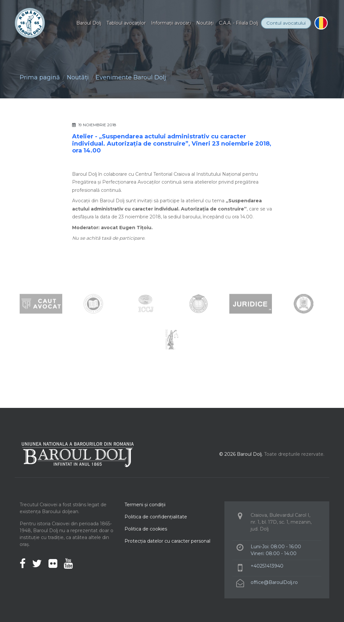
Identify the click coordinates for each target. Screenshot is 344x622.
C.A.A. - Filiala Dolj (238, 23)
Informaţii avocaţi (171, 23)
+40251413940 (267, 566)
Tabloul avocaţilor (126, 23)
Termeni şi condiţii (144, 505)
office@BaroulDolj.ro (274, 582)
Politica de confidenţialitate (155, 517)
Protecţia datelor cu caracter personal (167, 541)
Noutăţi (205, 23)
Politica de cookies (145, 529)
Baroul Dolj (88, 23)
